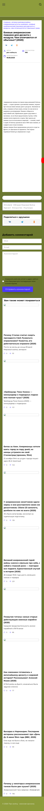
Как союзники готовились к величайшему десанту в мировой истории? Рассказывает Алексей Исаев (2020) (21, 676)
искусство (17, 208)
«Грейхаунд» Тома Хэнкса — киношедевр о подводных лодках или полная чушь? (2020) (21, 395)
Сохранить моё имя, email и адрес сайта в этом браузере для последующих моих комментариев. (21, 281)
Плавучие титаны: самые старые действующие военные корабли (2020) (20, 620)
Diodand (8, 205)
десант (8, 208)
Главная (7, 22)
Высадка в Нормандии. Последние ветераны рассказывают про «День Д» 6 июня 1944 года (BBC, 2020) (22, 734)
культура (29, 208)
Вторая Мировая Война (25, 205)
